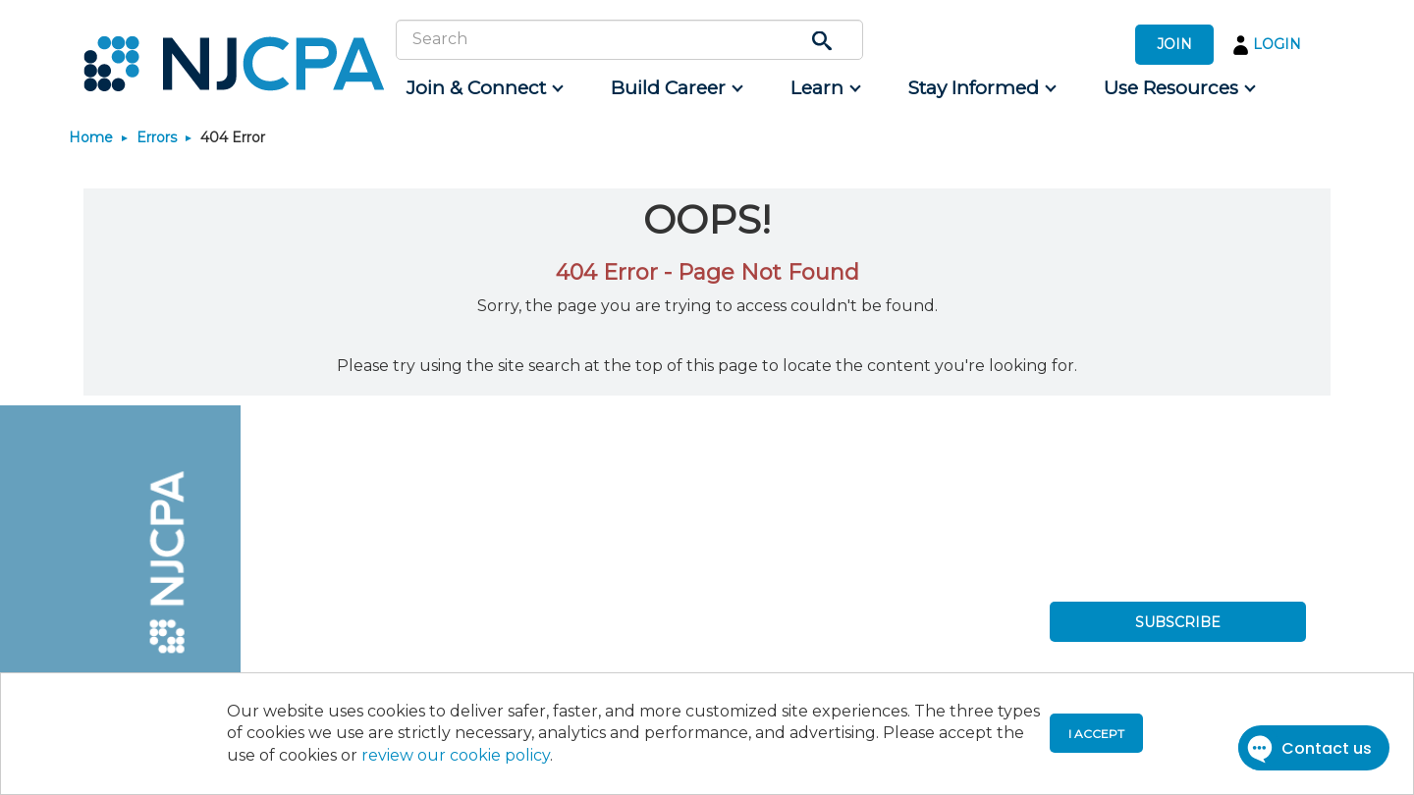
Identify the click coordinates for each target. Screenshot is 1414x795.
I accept (1096, 733)
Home (91, 137)
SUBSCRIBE (1178, 622)
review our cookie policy (455, 755)
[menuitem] (484, 88)
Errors (156, 137)
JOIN (1174, 44)
